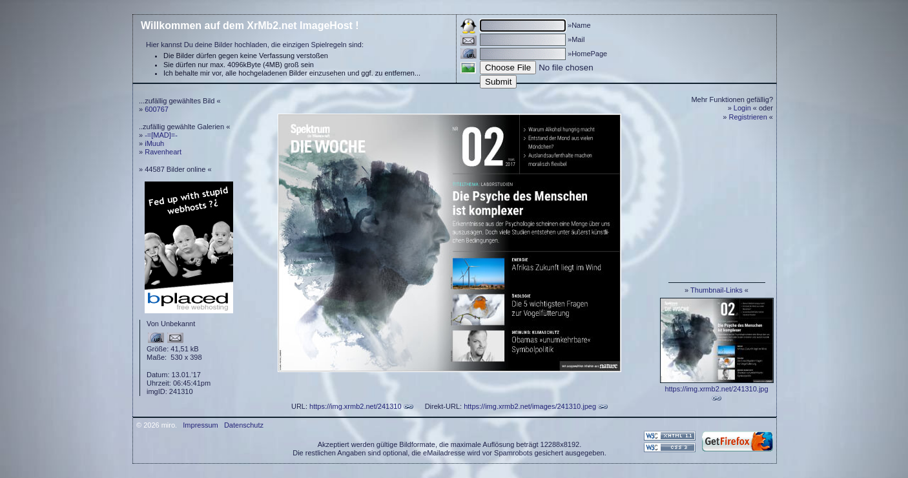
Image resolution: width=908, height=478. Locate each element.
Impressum (200, 425)
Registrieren (748, 117)
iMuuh (154, 143)
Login (742, 108)
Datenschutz (243, 425)
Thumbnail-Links (716, 290)
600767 (157, 109)
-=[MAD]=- (161, 135)
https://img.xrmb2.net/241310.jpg (716, 389)
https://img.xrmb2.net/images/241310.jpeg (530, 406)
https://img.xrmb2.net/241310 (355, 406)
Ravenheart (163, 152)
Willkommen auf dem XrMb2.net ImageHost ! (250, 25)
